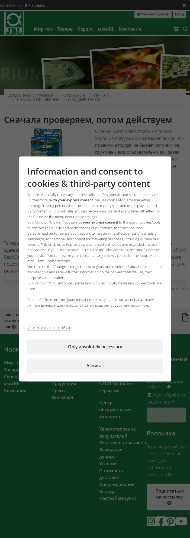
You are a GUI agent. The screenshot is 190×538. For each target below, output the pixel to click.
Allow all (95, 366)
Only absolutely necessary (95, 347)
